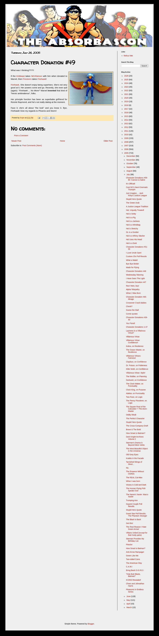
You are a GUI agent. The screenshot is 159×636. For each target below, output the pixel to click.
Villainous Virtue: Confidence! (133, 341)
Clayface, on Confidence (136, 362)
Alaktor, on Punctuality (135, 393)
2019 (126, 101)
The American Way (134, 563)
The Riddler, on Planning (136, 376)
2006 (126, 149)
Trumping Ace (132, 500)
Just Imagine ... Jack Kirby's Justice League (136, 194)
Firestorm (27, 79)
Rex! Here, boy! (132, 286)
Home (62, 141)
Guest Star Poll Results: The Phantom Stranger (136, 514)
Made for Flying (132, 267)
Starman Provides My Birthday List (135, 540)
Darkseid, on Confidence (136, 380)
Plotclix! (129, 545)
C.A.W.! (129, 567)
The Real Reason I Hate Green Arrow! (136, 528)
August (129, 171)
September (131, 167)
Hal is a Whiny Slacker (135, 236)
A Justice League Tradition (137, 206)
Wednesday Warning (134, 275)
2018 (126, 105)
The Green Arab (132, 203)
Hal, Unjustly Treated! (135, 210)
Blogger (91, 624)
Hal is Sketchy (132, 228)
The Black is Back (133, 519)
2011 (126, 131)
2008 (126, 142)
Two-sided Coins (133, 559)
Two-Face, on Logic (134, 397)
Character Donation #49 (136, 271)
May (128, 600)
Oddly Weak (131, 415)
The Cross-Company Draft (137, 426)
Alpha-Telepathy (132, 289)
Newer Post (16, 141)
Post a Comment (21, 135)
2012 (126, 127)
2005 (126, 153)
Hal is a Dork (131, 243)
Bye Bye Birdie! (132, 264)
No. (127, 468)
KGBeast (20, 76)
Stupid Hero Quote (134, 199)
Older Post (108, 141)
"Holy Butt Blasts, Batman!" (133, 575)
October (130, 163)
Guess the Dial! (132, 310)
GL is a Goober (132, 232)
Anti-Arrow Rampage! (135, 552)
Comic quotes (132, 314)
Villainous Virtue (132, 337)
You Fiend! (130, 323)
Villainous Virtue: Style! (135, 373)
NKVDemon (36, 76)
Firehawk (42, 79)
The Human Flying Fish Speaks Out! (136, 489)
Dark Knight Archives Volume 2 (135, 438)
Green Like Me (132, 556)
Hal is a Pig (131, 217)
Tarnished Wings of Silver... (134, 463)
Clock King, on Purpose (136, 390)
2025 (126, 80)
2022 (126, 90)
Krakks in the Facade (135, 458)
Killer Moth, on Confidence (137, 369)
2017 (126, 109)
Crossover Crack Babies (136, 303)
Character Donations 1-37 (137, 327)
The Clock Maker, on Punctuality (134, 385)
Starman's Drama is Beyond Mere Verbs (135, 444)
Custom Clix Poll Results (136, 256)
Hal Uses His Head (134, 239)
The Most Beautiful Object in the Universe (137, 450)
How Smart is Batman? (135, 433)
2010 (126, 134)
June (128, 596)
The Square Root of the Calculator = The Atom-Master (136, 409)
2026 (126, 76)
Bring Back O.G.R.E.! (135, 570)
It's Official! (130, 184)
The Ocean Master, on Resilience (135, 351)
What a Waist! (132, 260)
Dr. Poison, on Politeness (136, 365)
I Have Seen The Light (135, 278)
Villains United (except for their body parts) (136, 534)
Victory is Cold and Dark (136, 485)
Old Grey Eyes (132, 454)
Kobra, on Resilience (134, 346)
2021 (126, 94)
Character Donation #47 (136, 282)
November (131, 160)
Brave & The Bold (133, 429)
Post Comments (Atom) (32, 145)
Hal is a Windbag (133, 225)
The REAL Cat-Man (134, 477)
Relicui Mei (128, 56)
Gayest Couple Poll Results (134, 505)
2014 (126, 120)
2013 (126, 123)
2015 (126, 116)
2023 (126, 87)
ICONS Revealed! (133, 580)
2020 (126, 98)
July (128, 174)
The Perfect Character (135, 418)
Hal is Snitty (131, 214)
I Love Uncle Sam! (133, 253)
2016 (126, 112)
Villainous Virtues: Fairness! (133, 357)
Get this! (129, 523)
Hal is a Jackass (133, 221)
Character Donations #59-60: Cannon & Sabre (137, 179)
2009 (126, 138)
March (129, 607)
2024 (126, 83)
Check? (129, 306)
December (131, 156)
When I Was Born (133, 293)
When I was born (133, 481)
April (128, 604)
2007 (126, 146)
